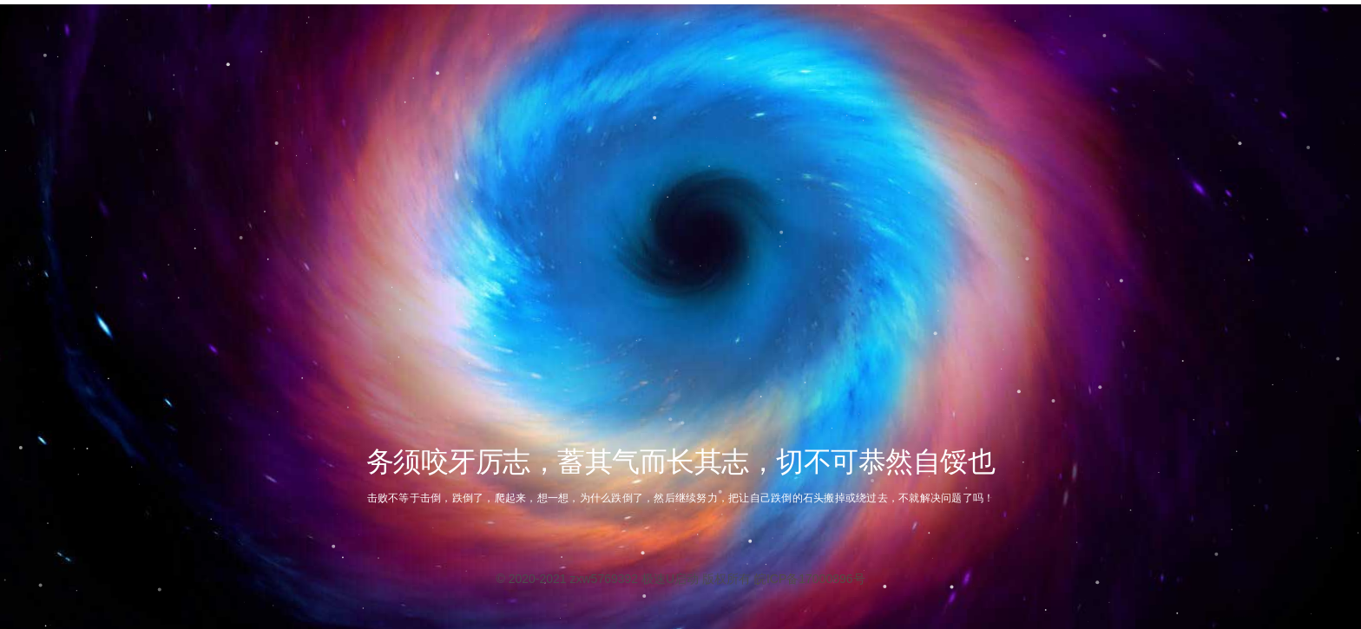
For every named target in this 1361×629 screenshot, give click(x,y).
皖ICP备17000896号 (809, 579)
